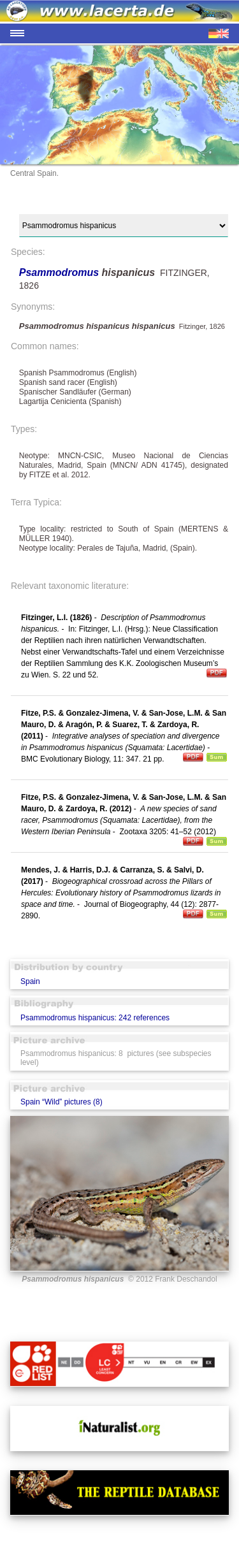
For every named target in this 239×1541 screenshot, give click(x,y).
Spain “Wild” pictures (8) (61, 1101)
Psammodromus (60, 272)
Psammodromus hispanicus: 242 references (95, 1017)
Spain (30, 981)
